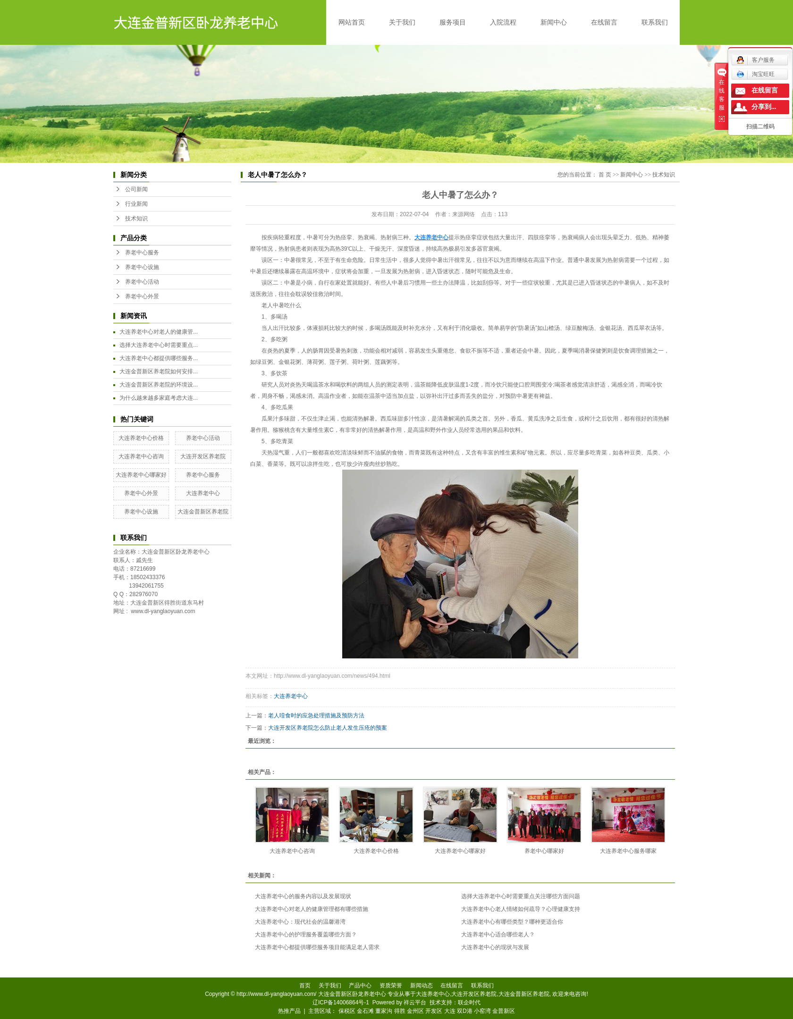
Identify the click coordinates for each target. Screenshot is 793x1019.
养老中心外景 (142, 296)
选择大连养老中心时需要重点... (158, 345)
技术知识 (136, 218)
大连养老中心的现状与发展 (495, 947)
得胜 (399, 1011)
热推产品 (289, 1011)
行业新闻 (136, 204)
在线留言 (604, 22)
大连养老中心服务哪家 (628, 851)
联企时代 (469, 1002)
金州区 (415, 1011)
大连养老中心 (203, 493)
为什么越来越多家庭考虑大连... (158, 398)
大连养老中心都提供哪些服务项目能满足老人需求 (317, 947)
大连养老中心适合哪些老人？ (498, 934)
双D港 (464, 1011)
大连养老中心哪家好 (141, 475)
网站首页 (351, 22)
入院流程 (503, 22)
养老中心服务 (142, 252)
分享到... (763, 106)
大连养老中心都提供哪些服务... (158, 358)
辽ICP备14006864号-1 (340, 1002)
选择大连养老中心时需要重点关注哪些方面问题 (520, 896)
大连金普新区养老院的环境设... (158, 384)
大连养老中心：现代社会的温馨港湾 (300, 921)
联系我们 (654, 22)
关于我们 (402, 22)
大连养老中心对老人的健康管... (158, 331)
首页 (305, 985)
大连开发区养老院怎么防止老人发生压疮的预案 (327, 727)
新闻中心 (553, 22)
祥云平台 (415, 1002)
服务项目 (452, 22)
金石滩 (365, 1011)
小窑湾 (482, 1011)
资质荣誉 (391, 985)
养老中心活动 (142, 281)
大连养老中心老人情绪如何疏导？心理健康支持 (520, 909)
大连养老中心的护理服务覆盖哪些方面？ (306, 934)
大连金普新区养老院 (202, 511)
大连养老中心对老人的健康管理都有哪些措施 (311, 909)
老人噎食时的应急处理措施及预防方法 (316, 715)
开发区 (433, 1011)
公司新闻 (136, 189)
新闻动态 (421, 985)
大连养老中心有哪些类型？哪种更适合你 (512, 921)
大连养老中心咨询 (141, 456)
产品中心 (360, 985)
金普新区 (503, 1011)
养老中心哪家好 (544, 851)
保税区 (346, 1011)
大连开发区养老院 (203, 456)
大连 (450, 1011)
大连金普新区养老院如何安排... (158, 371)
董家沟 (383, 1011)
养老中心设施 (142, 267)
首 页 (605, 174)
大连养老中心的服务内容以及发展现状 (303, 896)
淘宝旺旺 (755, 74)
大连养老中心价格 (141, 438)
